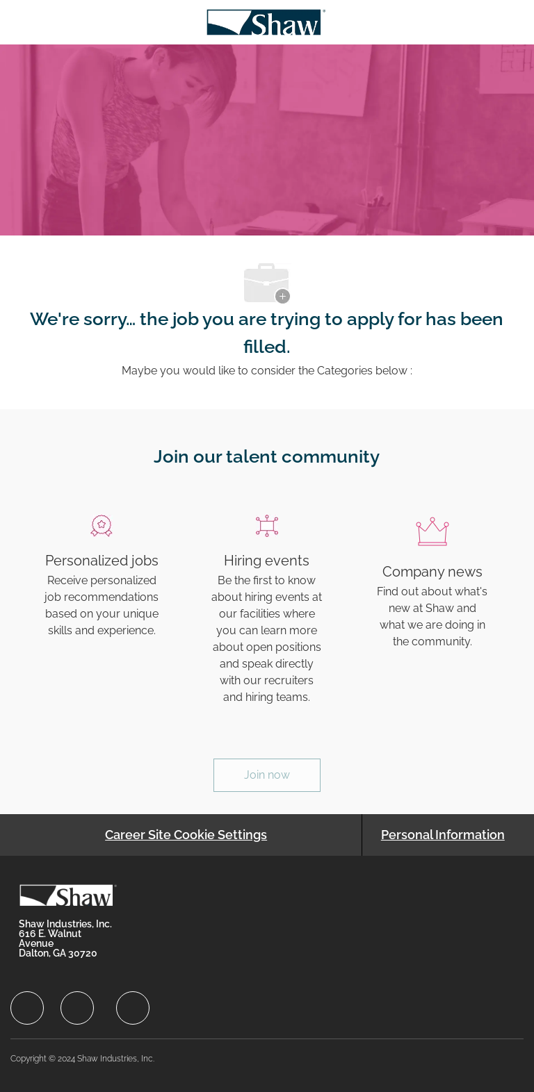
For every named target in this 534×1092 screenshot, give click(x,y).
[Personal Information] (443, 835)
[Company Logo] (266, 21)
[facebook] (27, 1008)
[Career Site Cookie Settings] (186, 835)
